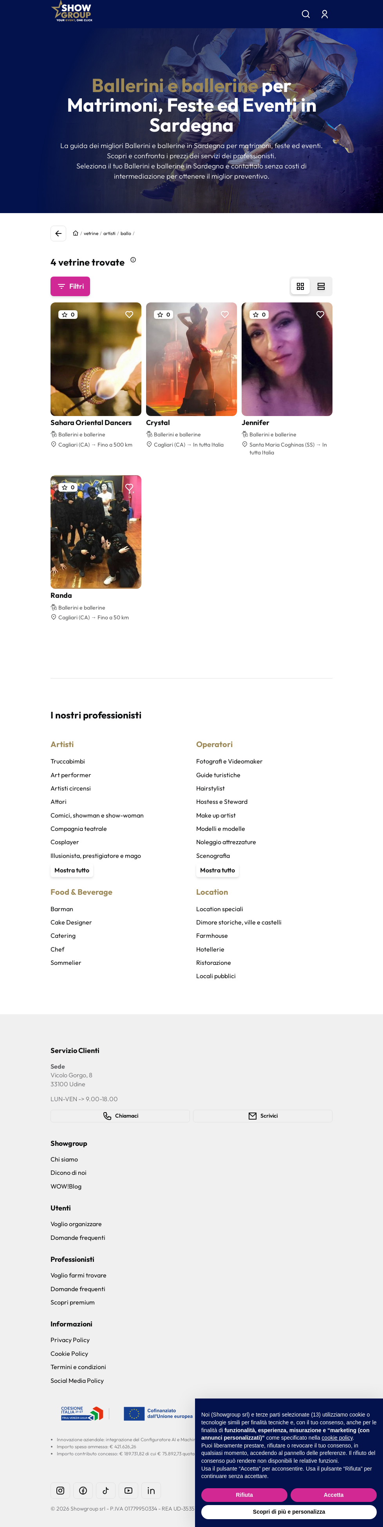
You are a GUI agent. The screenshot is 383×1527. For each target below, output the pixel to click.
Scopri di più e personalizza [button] (289, 1512)
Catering (63, 935)
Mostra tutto (71, 870)
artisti (109, 233)
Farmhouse (212, 935)
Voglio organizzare (76, 1224)
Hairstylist (210, 788)
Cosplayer (65, 842)
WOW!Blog (66, 1186)
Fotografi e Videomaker (229, 761)
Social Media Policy (77, 1380)
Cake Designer (71, 922)
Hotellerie (210, 949)
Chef (57, 949)
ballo (126, 233)
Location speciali (219, 909)
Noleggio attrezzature (226, 842)
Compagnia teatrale (79, 828)
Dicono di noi (69, 1172)
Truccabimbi (68, 761)
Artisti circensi (71, 788)
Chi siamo (64, 1159)
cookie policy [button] (337, 1438)
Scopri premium (73, 1302)
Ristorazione (213, 962)
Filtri (70, 286)
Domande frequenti (78, 1237)
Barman (62, 909)
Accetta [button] (334, 1495)
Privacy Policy (70, 1340)
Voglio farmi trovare (79, 1275)
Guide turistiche (218, 775)
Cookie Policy (69, 1353)
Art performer (71, 775)
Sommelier (66, 962)
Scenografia (213, 855)
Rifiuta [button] (244, 1495)
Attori (59, 801)
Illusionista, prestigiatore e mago (96, 855)
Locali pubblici (216, 976)
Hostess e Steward (222, 801)
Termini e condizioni (78, 1367)
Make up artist (216, 815)
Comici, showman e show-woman (97, 815)
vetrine (91, 233)
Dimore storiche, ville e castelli (239, 922)
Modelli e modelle (220, 828)
